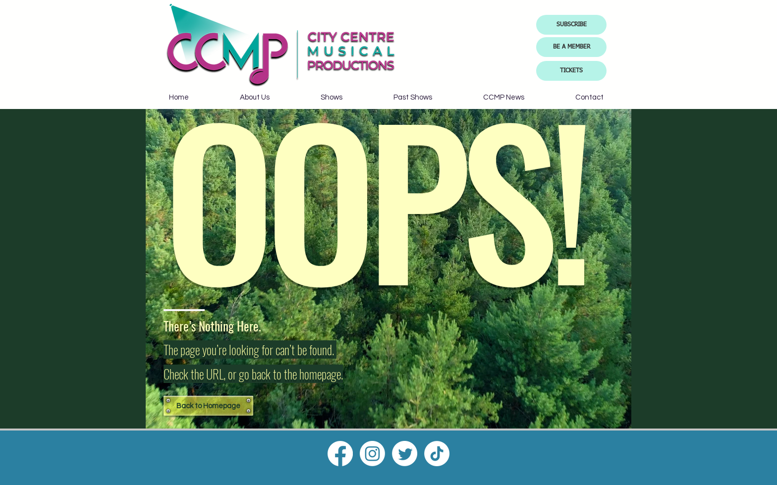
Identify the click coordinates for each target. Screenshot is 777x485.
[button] (571, 25)
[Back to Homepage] (208, 406)
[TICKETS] (571, 71)
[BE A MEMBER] (571, 47)
